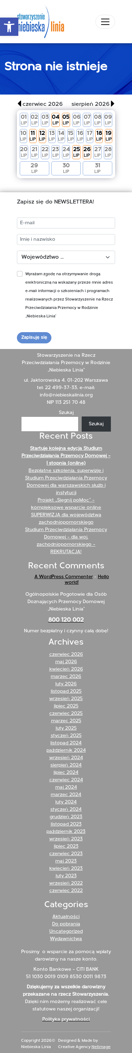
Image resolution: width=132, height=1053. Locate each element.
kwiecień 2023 (66, 868)
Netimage (101, 1047)
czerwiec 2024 (66, 780)
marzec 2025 (66, 721)
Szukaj (66, 412)
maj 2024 (66, 787)
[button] (9, 27)
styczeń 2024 (66, 809)
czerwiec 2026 (66, 654)
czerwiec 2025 (66, 713)
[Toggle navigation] (105, 22)
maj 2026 (66, 662)
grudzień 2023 (66, 817)
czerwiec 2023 (66, 854)
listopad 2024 (66, 743)
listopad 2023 (66, 824)
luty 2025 (66, 728)
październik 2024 (66, 750)
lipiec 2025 (66, 706)
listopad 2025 (66, 691)
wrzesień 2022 (66, 883)
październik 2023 (66, 831)
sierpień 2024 (66, 765)
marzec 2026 (66, 676)
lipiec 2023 (66, 846)
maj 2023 (66, 861)
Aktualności (66, 916)
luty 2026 (66, 684)
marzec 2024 (66, 794)
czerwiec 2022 (66, 890)
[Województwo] (66, 257)
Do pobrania (66, 924)
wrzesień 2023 (66, 839)
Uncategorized (66, 931)
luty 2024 (66, 802)
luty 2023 (66, 876)
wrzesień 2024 (66, 758)
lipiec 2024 (66, 772)
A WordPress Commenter (63, 577)
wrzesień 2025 (66, 699)
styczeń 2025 (66, 735)
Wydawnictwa (66, 939)
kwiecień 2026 (66, 669)
